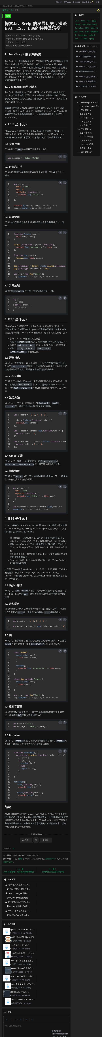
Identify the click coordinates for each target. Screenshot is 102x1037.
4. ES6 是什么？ (85, 152)
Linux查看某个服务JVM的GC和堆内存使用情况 (31, 984)
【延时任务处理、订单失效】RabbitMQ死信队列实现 (34, 953)
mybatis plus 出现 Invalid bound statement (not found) (33, 929)
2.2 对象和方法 (86, 118)
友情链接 (76, 2)
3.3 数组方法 (85, 140)
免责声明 (60, 1022)
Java (77, 21)
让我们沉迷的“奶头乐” (19, 945)
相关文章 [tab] (80, 46)
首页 (5, 10)
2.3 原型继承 (85, 121)
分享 (45, 840)
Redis (81, 32)
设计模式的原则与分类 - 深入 (19, 885)
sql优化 (92, 35)
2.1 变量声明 (85, 114)
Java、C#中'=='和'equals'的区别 (24, 976)
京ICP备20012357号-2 (45, 1026)
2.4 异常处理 (85, 125)
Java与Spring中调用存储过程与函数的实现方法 (27, 893)
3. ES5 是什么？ (85, 129)
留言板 (59, 2)
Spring (78, 24)
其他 (87, 28)
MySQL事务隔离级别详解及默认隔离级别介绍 (26, 911)
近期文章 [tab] (92, 46)
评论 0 (39, 39)
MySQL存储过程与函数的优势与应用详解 (26, 898)
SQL (77, 39)
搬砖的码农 (8, 862)
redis (92, 28)
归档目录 (50, 1022)
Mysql (94, 24)
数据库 (86, 39)
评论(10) (27, 933)
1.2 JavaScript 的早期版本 (89, 106)
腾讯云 (33, 1026)
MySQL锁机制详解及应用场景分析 (23, 906)
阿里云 (26, 1026)
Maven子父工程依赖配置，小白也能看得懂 (28, 960)
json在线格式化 (22, 1022)
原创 (8, 16)
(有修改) (36, 35)
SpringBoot (83, 35)
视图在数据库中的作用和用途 (19, 902)
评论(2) (27, 941)
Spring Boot (86, 24)
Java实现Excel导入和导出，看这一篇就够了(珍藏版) (34, 968)
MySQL (83, 21)
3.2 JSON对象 (86, 137)
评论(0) (26, 949)
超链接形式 (50, 859)
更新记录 (41, 1022)
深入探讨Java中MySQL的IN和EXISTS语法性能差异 (30, 915)
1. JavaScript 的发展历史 (88, 102)
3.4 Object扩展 (86, 144)
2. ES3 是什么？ (85, 110)
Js (12, 10)
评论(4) (27, 964)
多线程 (87, 31)
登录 (97, 2)
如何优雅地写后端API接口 (22, 937)
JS (17, 42)
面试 (23, 42)
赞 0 (31, 39)
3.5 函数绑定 (85, 148)
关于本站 (67, 2)
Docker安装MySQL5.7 (19, 992)
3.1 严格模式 (85, 133)
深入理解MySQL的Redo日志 (20, 889)
